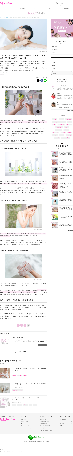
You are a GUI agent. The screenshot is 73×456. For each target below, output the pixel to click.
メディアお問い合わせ (45, 421)
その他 (53, 68)
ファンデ (61, 135)
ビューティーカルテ (25, 425)
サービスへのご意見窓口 (45, 425)
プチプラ (66, 129)
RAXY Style (22, 8)
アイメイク (54, 53)
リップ (66, 127)
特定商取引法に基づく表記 (46, 430)
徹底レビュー (15, 390)
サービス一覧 (2, 451)
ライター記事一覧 (42, 345)
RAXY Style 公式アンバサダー (59, 122)
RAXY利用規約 (43, 428)
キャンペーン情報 (36, 8)
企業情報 (25, 441)
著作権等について (40, 441)
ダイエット (69, 135)
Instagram (61, 423)
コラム (53, 65)
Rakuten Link (62, 428)
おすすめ (19, 375)
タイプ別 (57, 137)
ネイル (53, 62)
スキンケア (6, 72)
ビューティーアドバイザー (26, 428)
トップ (7, 8)
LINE (60, 425)
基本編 (69, 122)
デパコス (55, 135)
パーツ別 (63, 132)
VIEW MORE (70, 110)
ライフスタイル (65, 137)
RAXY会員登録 (62, 419)
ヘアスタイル (58, 129)
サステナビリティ (20, 451)
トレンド (69, 124)
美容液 (35, 404)
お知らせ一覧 (43, 419)
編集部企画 (25, 404)
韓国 (30, 404)
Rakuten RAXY (6, 3)
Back (2, 328)
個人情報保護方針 (32, 441)
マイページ (23, 423)
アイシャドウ (61, 124)
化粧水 (25, 375)
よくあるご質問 (65, 8)
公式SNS (50, 8)
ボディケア (54, 56)
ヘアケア (54, 59)
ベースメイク (55, 50)
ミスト (21, 390)
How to (2, 74)
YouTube (61, 430)
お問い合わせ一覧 (10, 451)
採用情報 (47, 441)
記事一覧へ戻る (23, 352)
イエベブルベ (55, 132)
